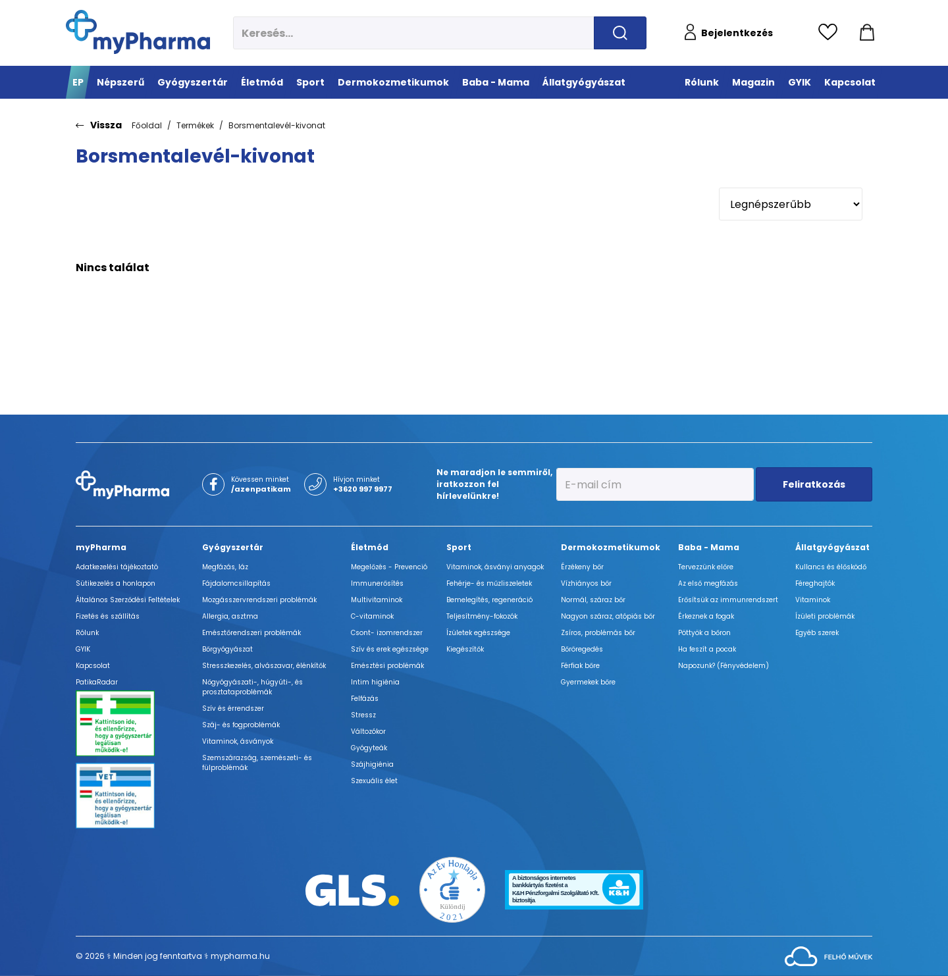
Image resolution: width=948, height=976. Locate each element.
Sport (458, 547)
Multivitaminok (376, 600)
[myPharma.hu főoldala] (138, 32)
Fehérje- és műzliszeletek (489, 583)
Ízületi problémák (825, 616)
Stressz (363, 715)
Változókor (368, 731)
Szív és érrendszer (233, 708)
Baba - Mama (708, 547)
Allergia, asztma (230, 616)
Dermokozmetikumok (610, 547)
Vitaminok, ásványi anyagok (495, 567)
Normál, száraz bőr (593, 600)
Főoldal (147, 125)
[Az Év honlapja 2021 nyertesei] (452, 888)
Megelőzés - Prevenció (389, 567)
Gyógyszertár (232, 547)
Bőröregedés (582, 649)
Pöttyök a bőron (704, 633)
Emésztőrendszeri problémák (251, 633)
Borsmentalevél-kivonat (276, 125)
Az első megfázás (708, 583)
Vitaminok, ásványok (237, 741)
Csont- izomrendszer (387, 633)
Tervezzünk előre (705, 567)
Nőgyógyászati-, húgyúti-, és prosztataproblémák (252, 687)
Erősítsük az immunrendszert (728, 600)
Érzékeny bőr (582, 567)
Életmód (369, 547)
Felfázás (365, 699)
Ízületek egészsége (478, 633)
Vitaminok (812, 600)
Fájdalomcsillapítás (236, 583)
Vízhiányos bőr (586, 583)
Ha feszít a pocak (707, 649)
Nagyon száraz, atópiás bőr (608, 616)
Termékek (195, 125)
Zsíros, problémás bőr (598, 633)
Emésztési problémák (387, 666)
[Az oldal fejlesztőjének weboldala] (828, 955)
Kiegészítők (465, 649)
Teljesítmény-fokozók (481, 616)
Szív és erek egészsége (390, 649)
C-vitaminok (372, 616)
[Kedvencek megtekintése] (831, 32)
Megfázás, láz (225, 567)
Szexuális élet (374, 781)
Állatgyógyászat (832, 547)
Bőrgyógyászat (227, 649)
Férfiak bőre (580, 666)
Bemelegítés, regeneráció (489, 600)
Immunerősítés (377, 583)
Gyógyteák (369, 748)
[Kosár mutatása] (867, 32)
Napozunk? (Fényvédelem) (723, 666)
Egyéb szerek (817, 633)
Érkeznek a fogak (706, 616)
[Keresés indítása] (620, 32)
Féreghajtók (815, 583)
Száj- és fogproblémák (241, 725)
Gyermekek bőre (588, 682)
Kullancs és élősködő (830, 567)
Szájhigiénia (372, 764)
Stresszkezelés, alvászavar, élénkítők (264, 666)
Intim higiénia (375, 682)
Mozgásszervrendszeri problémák (259, 600)
